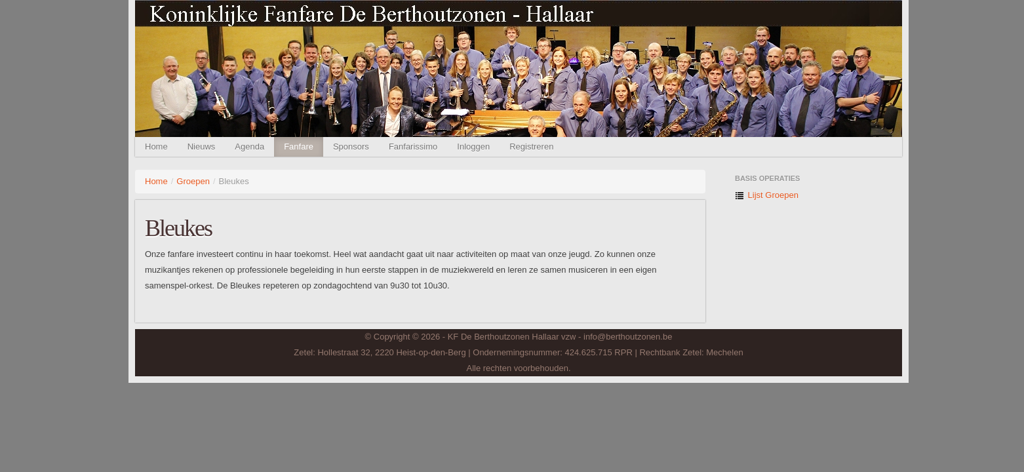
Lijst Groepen (766, 195)
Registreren (531, 146)
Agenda (249, 146)
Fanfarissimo (413, 146)
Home (156, 146)
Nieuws (201, 146)
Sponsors (351, 146)
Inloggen (473, 146)
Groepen (193, 181)
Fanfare (298, 146)
